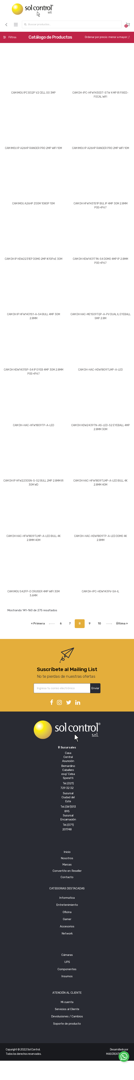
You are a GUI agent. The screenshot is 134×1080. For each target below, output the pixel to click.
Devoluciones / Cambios (67, 1016)
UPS (67, 962)
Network (67, 933)
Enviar (95, 688)
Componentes (67, 969)
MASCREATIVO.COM (117, 1054)
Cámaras (67, 955)
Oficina (67, 912)
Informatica (67, 897)
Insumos (67, 976)
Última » (122, 623)
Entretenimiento (67, 905)
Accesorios (67, 926)
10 (99, 623)
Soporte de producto (67, 1023)
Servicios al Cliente (67, 1009)
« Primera (38, 623)
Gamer (67, 919)
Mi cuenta (67, 1002)
